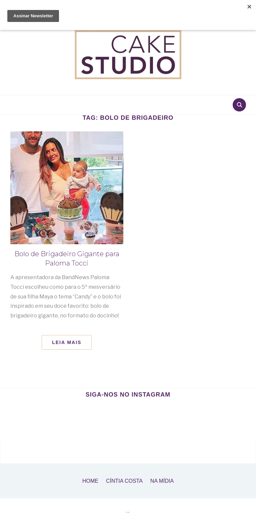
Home (90, 481)
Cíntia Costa (124, 481)
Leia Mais (66, 342)
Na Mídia (162, 481)
